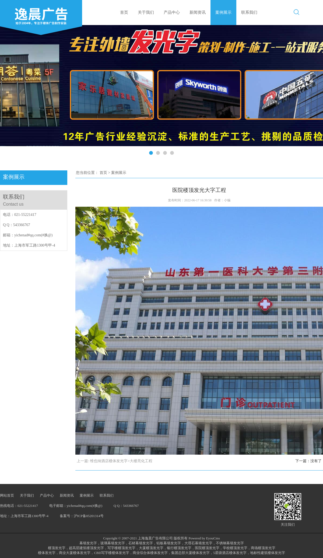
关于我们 (146, 12)
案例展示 (223, 12)
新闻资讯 (197, 12)
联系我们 (249, 12)
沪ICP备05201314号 (89, 516)
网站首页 (7, 495)
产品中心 (172, 12)
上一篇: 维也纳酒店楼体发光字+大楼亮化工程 (114, 461)
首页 (124, 12)
